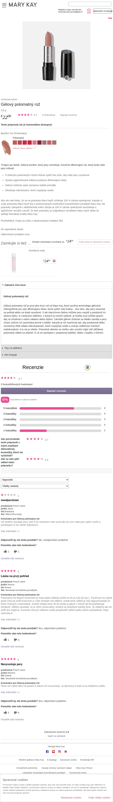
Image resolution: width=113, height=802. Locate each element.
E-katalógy (52, 760)
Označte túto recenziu (12, 558)
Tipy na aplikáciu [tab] (13, 348)
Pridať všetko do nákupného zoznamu (94, 242)
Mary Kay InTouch (84, 768)
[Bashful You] (56, 55)
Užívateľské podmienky (26, 768)
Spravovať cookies (68, 760)
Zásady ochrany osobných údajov (57, 768)
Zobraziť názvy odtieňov (23, 148)
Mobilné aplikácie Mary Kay (31, 760)
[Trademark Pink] (34, 142)
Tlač (110, 18)
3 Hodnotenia (48, 115)
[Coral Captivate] (49, 142)
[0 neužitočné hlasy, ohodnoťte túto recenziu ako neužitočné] (16, 640)
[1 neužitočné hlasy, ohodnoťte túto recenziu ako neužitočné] (16, 551)
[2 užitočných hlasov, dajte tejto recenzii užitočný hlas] (6, 551)
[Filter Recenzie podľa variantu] (35, 486)
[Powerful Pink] (25, 142)
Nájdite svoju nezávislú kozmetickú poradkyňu (69, 10)
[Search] (89, 4)
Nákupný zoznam (102, 11)
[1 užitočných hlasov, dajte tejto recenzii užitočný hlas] (6, 640)
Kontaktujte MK (87, 760)
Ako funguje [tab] (10, 354)
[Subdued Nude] (54, 142)
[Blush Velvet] (44, 142)
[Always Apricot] (15, 142)
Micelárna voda (37, 250)
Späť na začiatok (56, 736)
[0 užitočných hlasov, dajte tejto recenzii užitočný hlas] (6, 712)
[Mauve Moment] (20, 142)
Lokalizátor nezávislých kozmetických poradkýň (44, 773)
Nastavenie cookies (71, 797)
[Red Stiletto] (29, 142)
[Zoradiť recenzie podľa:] (35, 480)
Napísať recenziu (68, 115)
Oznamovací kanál (77, 773)
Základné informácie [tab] (15, 285)
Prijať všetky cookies (99, 797)
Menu (4, 4)
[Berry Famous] (39, 142)
